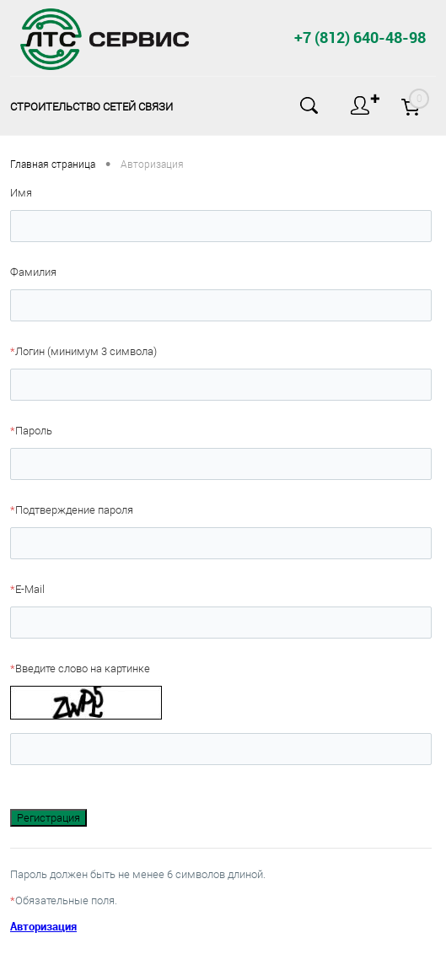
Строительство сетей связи (91, 106)
